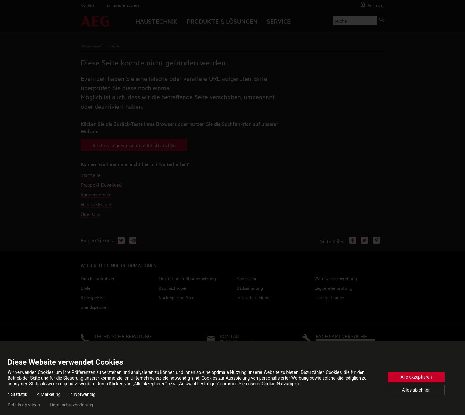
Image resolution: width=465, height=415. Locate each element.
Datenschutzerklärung (71, 404)
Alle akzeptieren (416, 377)
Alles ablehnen (416, 390)
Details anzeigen (24, 404)
